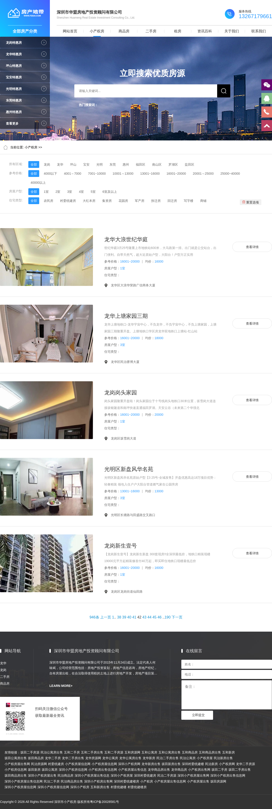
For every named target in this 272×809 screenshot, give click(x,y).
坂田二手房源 (29, 752)
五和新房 (228, 752)
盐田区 (189, 164)
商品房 (124, 31)
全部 (34, 164)
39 (124, 617)
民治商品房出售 (72, 781)
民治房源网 (39, 764)
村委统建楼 (118, 787)
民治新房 (211, 764)
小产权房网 (227, 764)
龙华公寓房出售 (130, 758)
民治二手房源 (166, 775)
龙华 (60, 164)
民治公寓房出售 (52, 752)
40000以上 (38, 182)
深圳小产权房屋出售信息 (92, 775)
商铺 (203, 201)
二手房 (151, 31)
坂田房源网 (218, 781)
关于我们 (231, 31)
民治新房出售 (223, 758)
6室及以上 (109, 191)
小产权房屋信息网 (77, 764)
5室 (93, 191)
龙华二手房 (53, 758)
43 (144, 617)
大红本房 (89, 201)
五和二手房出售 (92, 752)
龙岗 (47, 164)
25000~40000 (230, 173)
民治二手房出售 (167, 758)
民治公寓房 (188, 758)
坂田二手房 (219, 769)
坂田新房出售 (171, 764)
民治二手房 (52, 781)
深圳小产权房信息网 (73, 769)
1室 (46, 191)
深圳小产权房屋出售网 (193, 775)
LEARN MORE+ (61, 686)
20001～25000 (203, 173)
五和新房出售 (99, 787)
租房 (177, 31)
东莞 (112, 164)
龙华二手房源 (245, 764)
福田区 (140, 164)
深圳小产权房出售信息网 (227, 775)
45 (155, 617)
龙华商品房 (179, 769)
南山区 (157, 164)
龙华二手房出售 (73, 758)
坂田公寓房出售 (16, 758)
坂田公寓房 (50, 769)
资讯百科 (204, 31)
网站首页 (70, 31)
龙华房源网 (93, 758)
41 (134, 617)
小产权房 (97, 31)
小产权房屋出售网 (17, 764)
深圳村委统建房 (145, 775)
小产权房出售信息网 (102, 769)
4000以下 (50, 173)
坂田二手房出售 (239, 769)
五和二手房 (72, 752)
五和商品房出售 (210, 752)
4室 (81, 191)
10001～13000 (123, 173)
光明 (99, 164)
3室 (69, 191)
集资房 (107, 201)
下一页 (177, 617)
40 (129, 617)
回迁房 (172, 201)
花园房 (123, 201)
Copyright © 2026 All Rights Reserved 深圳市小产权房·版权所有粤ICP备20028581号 (59, 802)
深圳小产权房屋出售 (42, 775)
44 (149, 617)
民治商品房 (65, 775)
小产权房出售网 (199, 769)
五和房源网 (132, 752)
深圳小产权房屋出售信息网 (24, 781)
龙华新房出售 (150, 764)
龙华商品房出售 (159, 769)
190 (168, 617)
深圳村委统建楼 (193, 764)
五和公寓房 (149, 752)
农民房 (48, 201)
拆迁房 (156, 201)
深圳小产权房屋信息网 (20, 787)
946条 (94, 617)
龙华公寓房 (110, 758)
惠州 (126, 164)
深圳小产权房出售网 (98, 781)
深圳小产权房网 (129, 764)
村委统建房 (68, 201)
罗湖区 (173, 164)
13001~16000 (150, 173)
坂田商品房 (36, 758)
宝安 (86, 164)
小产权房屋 (205, 758)
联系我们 (258, 31)
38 (119, 617)
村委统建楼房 (137, 787)
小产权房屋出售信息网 (170, 781)
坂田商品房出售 (16, 775)
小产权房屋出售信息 (132, 769)
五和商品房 (190, 752)
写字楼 (188, 201)
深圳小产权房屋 (122, 775)
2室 (58, 191)
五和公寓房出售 (169, 752)
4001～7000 (72, 173)
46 (160, 617)
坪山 (73, 164)
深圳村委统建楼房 (126, 781)
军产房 (139, 201)
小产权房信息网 (16, 769)
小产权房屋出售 (198, 781)
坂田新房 (34, 769)
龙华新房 (149, 758)
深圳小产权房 (79, 787)
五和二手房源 (113, 752)
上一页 (105, 617)
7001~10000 (97, 173)
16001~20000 (176, 173)
